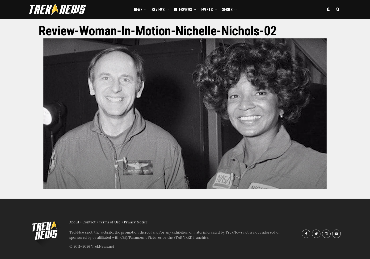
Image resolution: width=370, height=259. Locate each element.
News (138, 9)
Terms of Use (110, 222)
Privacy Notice (136, 222)
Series (227, 9)
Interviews (183, 9)
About (74, 222)
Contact (89, 222)
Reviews (158, 9)
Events (207, 9)
